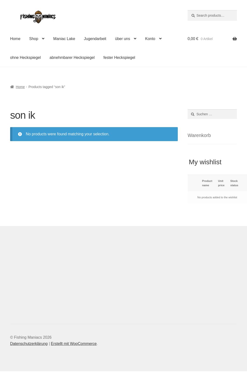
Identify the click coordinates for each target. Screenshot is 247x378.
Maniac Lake (64, 39)
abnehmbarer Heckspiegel (72, 57)
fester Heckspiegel (119, 57)
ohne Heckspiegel (25, 57)
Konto (150, 39)
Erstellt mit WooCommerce (74, 344)
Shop (33, 39)
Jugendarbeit (95, 39)
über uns (122, 39)
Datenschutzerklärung (29, 344)
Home (15, 39)
